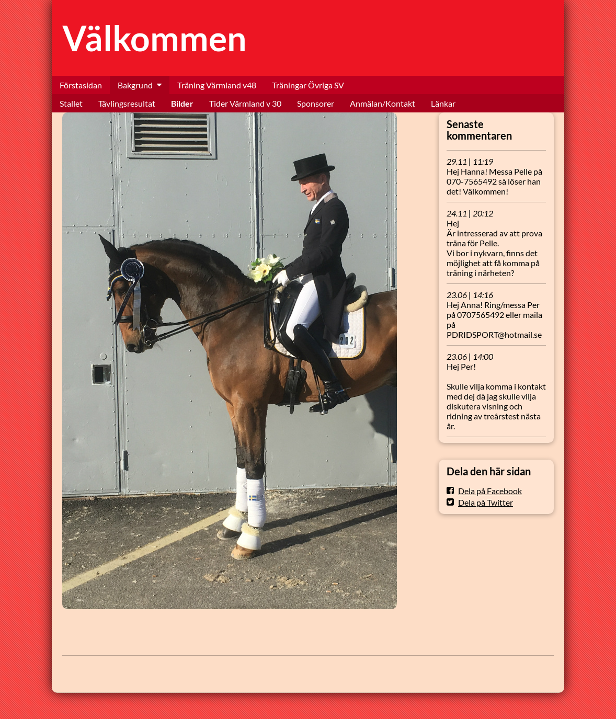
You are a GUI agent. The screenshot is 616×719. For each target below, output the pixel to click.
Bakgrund (135, 85)
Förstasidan (81, 85)
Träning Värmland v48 (216, 85)
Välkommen (154, 38)
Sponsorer (315, 103)
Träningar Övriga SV (308, 85)
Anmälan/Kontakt (382, 103)
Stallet (71, 103)
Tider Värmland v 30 (245, 103)
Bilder (182, 103)
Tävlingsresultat (126, 103)
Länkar (443, 103)
